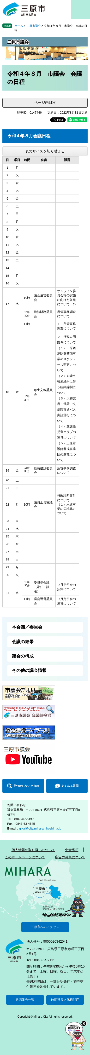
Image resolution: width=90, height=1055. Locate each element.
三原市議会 (33, 26)
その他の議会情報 (29, 670)
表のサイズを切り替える (45, 151)
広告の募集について (70, 857)
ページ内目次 (45, 102)
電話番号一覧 (25, 1000)
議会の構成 (23, 656)
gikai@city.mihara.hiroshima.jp (40, 828)
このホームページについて (25, 857)
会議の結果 (23, 641)
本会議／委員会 (27, 627)
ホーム (18, 26)
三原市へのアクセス (45, 927)
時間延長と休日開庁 (65, 1000)
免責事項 (71, 850)
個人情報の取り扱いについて (33, 850)
